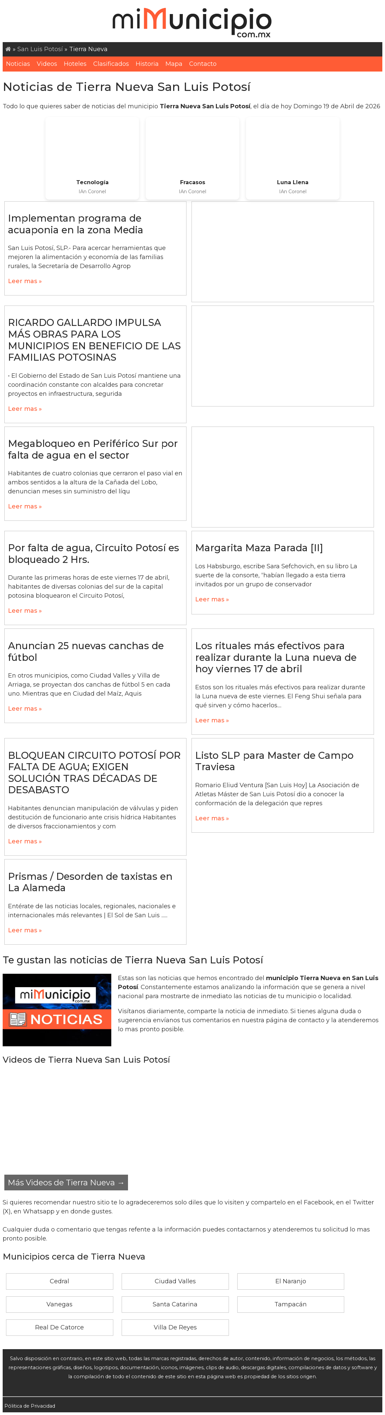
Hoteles (75, 64)
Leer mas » (25, 281)
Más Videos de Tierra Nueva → (66, 1182)
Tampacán (290, 1304)
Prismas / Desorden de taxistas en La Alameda (90, 882)
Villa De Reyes (175, 1327)
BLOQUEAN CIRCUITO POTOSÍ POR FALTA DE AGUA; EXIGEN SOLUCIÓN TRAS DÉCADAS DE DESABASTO (94, 772)
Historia (147, 64)
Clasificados (111, 64)
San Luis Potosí (40, 49)
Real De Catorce (59, 1327)
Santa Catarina (175, 1304)
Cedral (59, 1281)
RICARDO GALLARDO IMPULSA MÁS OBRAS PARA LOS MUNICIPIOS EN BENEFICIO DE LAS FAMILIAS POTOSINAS (94, 340)
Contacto (203, 64)
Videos (47, 64)
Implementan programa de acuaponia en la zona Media (75, 224)
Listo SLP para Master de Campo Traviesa (274, 761)
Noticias (18, 64)
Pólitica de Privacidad (29, 1406)
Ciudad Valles (175, 1281)
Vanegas (59, 1304)
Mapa (173, 64)
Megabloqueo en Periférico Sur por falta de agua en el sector (93, 449)
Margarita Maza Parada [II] (259, 548)
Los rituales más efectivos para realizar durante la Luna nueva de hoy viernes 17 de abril (276, 657)
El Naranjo (290, 1281)
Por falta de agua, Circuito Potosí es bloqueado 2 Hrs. (93, 553)
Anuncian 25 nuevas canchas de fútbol (86, 651)
